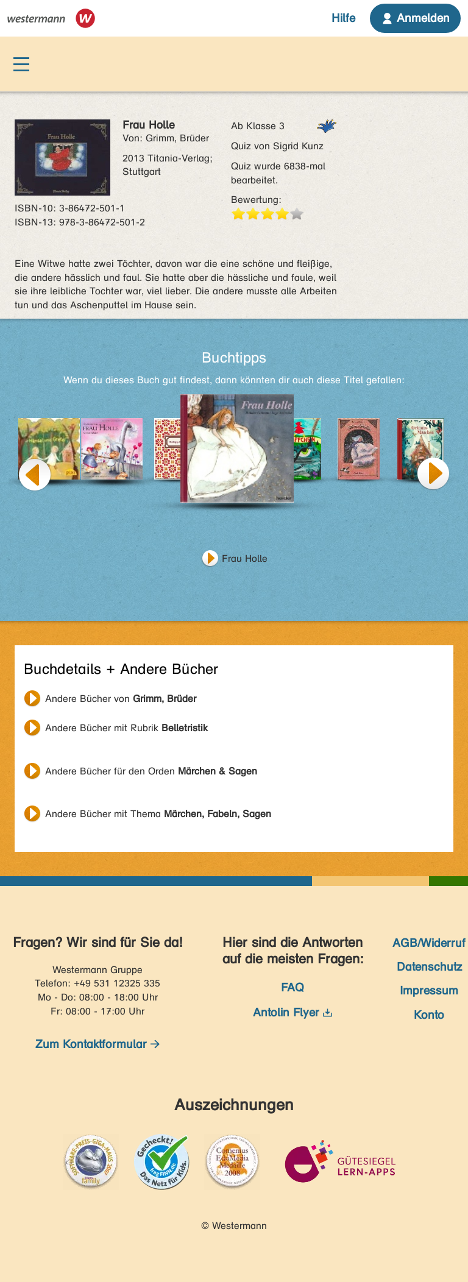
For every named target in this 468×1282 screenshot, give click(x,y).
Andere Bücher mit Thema (158, 814)
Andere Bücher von (120, 698)
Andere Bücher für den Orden (151, 771)
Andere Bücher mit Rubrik (126, 728)
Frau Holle (245, 558)
